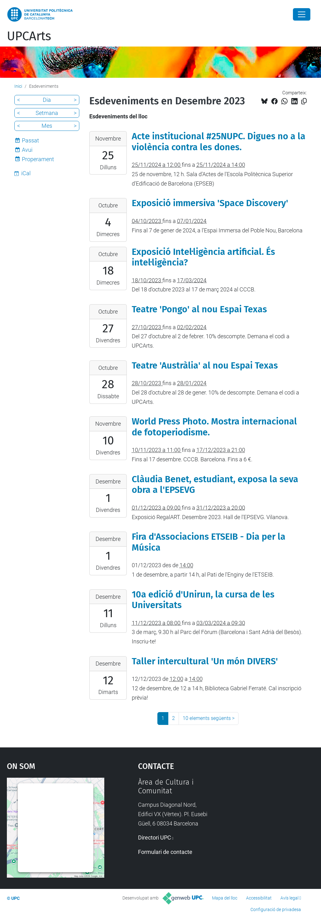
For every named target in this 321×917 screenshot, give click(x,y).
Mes (47, 125)
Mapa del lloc (224, 897)
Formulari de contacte (165, 852)
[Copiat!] (304, 101)
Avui (27, 149)
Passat (30, 140)
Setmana (47, 113)
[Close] (301, 14)
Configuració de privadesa (275, 909)
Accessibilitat (259, 897)
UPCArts (29, 36)
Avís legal (289, 897)
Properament (38, 159)
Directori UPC (154, 837)
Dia (47, 100)
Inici (18, 86)
